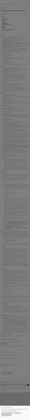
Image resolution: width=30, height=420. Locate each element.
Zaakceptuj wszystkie (6, 414)
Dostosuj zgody (17, 413)
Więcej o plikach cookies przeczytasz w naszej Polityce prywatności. (9, 411)
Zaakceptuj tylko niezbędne (7, 413)
